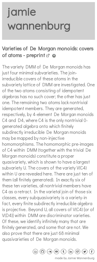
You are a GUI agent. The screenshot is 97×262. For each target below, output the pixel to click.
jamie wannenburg (38, 19)
